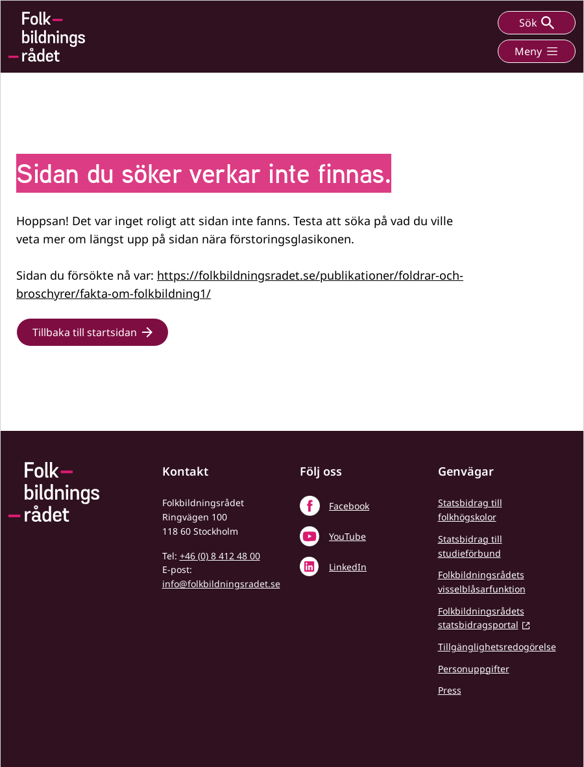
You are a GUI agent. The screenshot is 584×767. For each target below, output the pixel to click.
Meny (537, 51)
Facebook (349, 506)
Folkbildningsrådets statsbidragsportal (481, 618)
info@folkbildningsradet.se (221, 584)
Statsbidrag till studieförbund (470, 546)
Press (449, 690)
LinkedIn (348, 567)
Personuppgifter (473, 669)
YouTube (347, 536)
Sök (536, 23)
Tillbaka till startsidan (84, 332)
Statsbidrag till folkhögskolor (470, 509)
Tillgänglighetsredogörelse (497, 646)
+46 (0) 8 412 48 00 (220, 556)
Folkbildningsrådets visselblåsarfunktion (482, 581)
